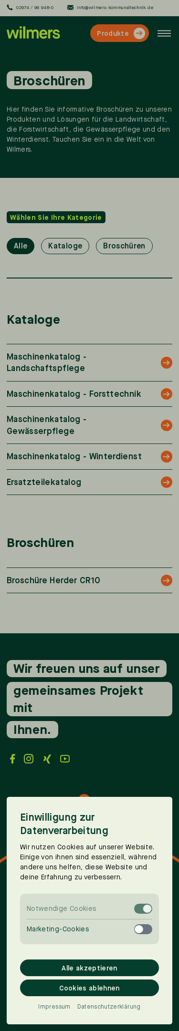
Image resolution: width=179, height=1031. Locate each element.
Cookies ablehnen (89, 987)
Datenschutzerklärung (109, 1006)
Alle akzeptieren (89, 967)
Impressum (54, 1006)
